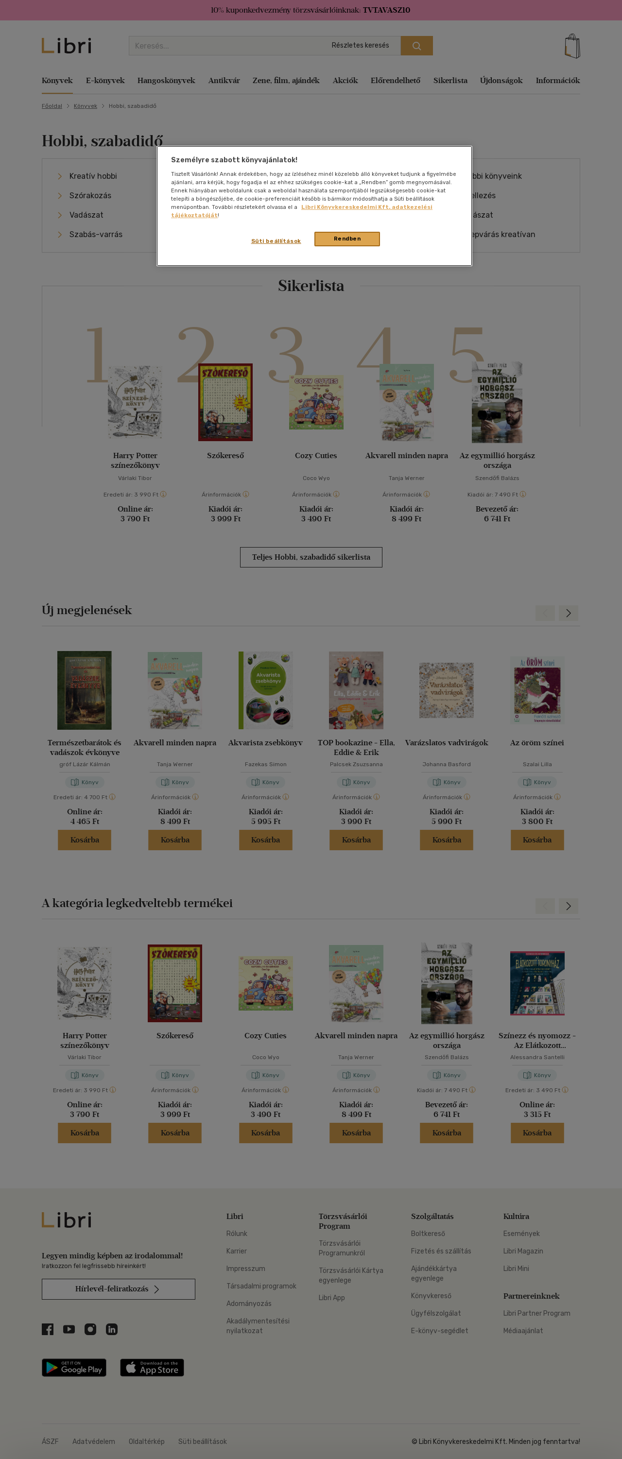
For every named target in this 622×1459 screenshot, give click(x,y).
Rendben (347, 238)
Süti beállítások (276, 241)
